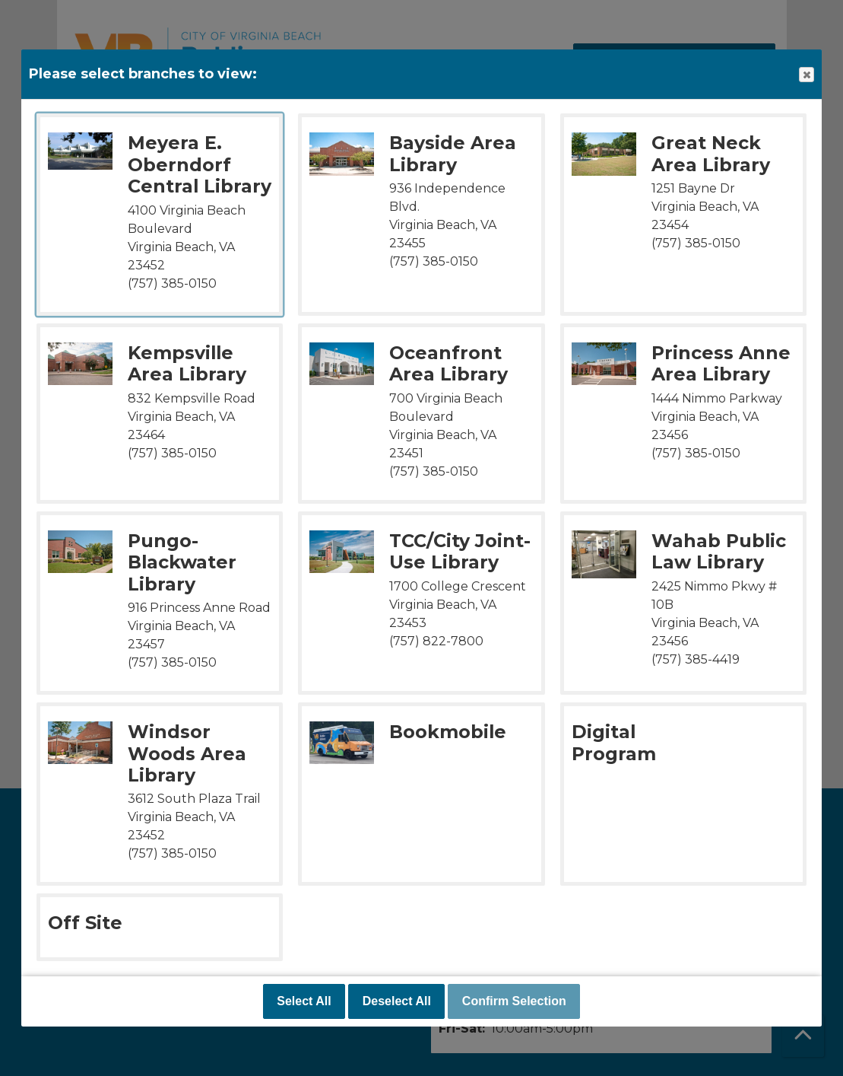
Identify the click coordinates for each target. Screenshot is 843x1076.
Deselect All (397, 1001)
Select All (304, 1001)
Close (806, 74)
